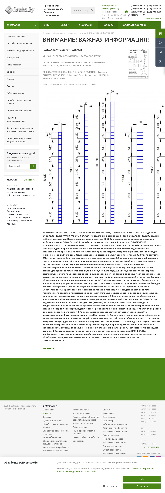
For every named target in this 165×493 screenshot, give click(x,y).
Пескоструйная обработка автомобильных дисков (86, 418)
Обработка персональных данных (55, 425)
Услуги (65, 25)
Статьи (106, 410)
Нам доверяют (110, 413)
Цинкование (78, 441)
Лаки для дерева (111, 435)
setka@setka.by (109, 5)
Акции (47, 25)
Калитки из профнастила (115, 428)
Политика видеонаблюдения (52, 435)
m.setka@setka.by (110, 8)
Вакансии (47, 417)
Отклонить (142, 486)
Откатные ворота (112, 450)
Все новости (30, 180)
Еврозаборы (109, 420)
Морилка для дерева (113, 439)
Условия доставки (82, 413)
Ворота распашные (112, 446)
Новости (108, 25)
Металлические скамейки (115, 431)
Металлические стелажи (115, 453)
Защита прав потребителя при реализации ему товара (56, 448)
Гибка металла (80, 427)
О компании (86, 25)
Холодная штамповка (83, 423)
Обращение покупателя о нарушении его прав (55, 442)
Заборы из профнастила (115, 424)
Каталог (15, 25)
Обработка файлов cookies (56, 431)
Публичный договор (52, 420)
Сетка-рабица (110, 417)
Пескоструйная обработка (86, 437)
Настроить (110, 486)
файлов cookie (89, 471)
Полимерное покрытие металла (84, 432)
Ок (142, 479)
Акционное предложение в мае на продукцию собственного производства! (21, 192)
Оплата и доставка (134, 25)
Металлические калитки (114, 442)
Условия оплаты (81, 410)
